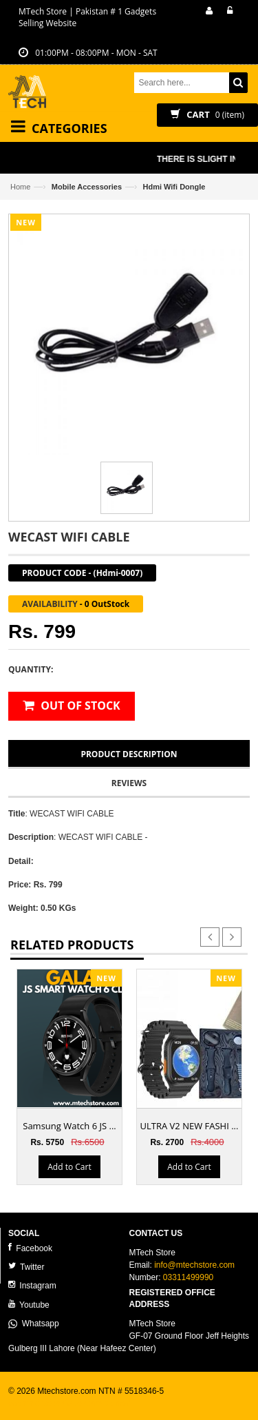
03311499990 (188, 1277)
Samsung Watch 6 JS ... (69, 1126)
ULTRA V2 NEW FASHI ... (189, 1126)
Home (20, 187)
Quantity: (30, 669)
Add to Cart (69, 1167)
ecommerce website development (69, 1403)
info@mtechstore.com (194, 1265)
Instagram (32, 1285)
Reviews (129, 783)
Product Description (128, 754)
